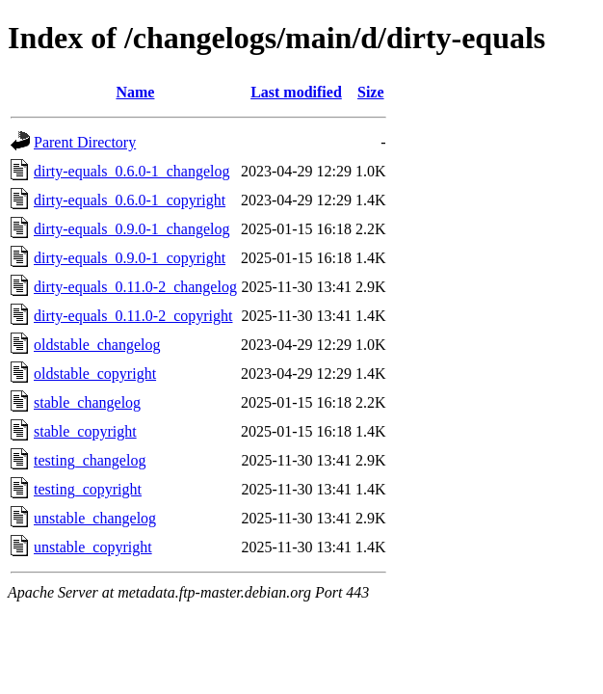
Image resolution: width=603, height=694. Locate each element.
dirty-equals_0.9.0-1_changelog (132, 229)
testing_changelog (89, 460)
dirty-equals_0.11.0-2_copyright (133, 315)
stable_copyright (85, 431)
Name (135, 92)
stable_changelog (87, 402)
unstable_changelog (95, 518)
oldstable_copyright (95, 373)
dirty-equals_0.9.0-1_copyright (129, 258)
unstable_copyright (93, 547)
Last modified (296, 92)
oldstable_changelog (97, 344)
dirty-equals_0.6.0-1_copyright (129, 200)
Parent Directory (85, 142)
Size (370, 92)
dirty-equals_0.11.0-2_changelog (135, 287)
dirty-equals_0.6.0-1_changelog (132, 171)
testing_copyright (88, 489)
